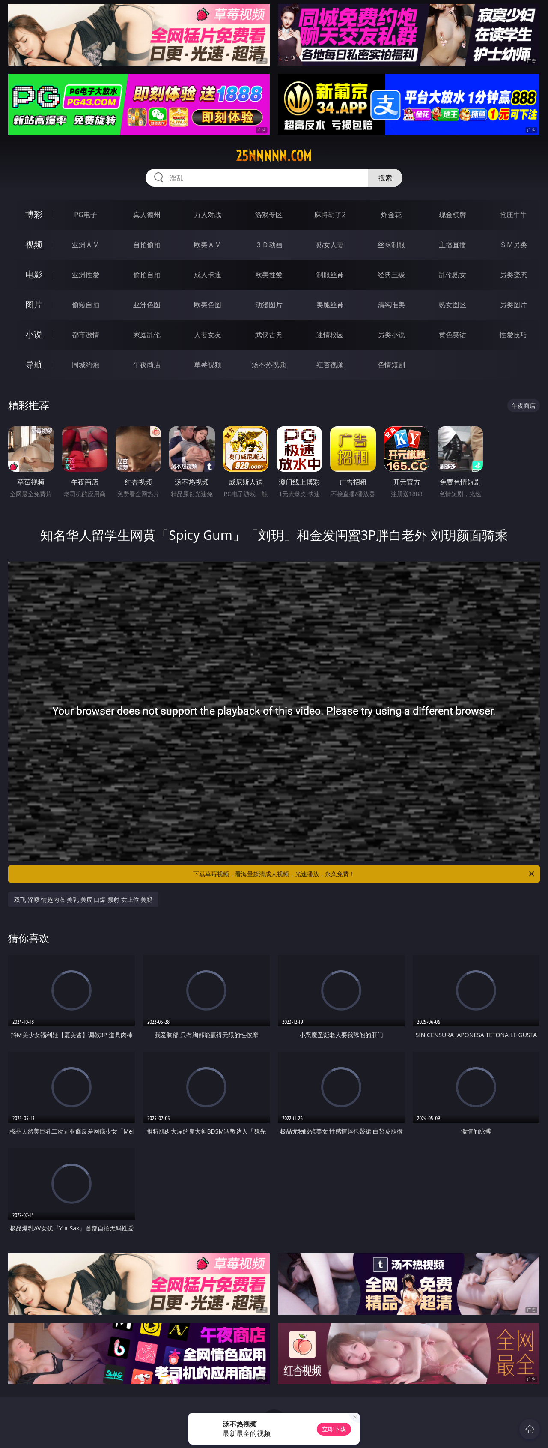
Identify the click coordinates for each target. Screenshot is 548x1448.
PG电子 (85, 214)
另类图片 (513, 304)
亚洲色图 (147, 304)
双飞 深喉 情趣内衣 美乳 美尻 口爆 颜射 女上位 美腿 (83, 899)
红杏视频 (330, 364)
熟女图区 (452, 304)
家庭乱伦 (147, 334)
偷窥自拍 (85, 304)
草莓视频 (207, 364)
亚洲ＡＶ (85, 244)
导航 (33, 364)
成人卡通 (207, 274)
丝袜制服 (391, 244)
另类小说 (391, 334)
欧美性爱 (269, 274)
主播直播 (452, 244)
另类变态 (513, 274)
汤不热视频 (269, 364)
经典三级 (391, 274)
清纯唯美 (391, 304)
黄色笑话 (452, 334)
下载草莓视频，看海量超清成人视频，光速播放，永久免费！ (364, 874)
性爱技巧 (513, 334)
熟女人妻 (330, 244)
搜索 (385, 177)
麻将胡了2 (329, 214)
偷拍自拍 (147, 274)
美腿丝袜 (330, 304)
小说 (33, 334)
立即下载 (334, 1429)
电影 (33, 274)
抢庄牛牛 (513, 214)
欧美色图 (207, 304)
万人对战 (207, 214)
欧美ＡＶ (207, 244)
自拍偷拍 (147, 244)
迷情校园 (330, 334)
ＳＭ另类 (513, 244)
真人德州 (147, 214)
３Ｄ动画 (269, 244)
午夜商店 (147, 364)
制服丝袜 (330, 274)
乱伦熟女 (452, 274)
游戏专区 (269, 214)
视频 (33, 244)
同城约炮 (85, 364)
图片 (33, 304)
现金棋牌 (452, 214)
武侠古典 (269, 334)
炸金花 (391, 214)
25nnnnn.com (274, 156)
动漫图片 (269, 304)
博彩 (33, 214)
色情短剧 (391, 364)
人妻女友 (207, 334)
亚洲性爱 (85, 274)
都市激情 (85, 334)
